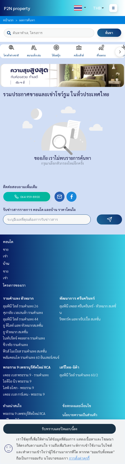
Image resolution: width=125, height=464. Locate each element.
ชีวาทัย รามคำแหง (15, 344)
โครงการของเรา (14, 285)
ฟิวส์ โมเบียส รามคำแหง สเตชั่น (25, 351)
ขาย (5, 249)
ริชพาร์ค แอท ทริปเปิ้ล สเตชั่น (80, 319)
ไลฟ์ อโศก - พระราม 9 (18, 387)
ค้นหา (109, 33)
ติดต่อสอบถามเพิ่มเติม (20, 186)
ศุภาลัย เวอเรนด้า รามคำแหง (23, 312)
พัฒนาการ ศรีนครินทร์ (77, 298)
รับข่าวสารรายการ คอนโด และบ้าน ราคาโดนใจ (39, 209)
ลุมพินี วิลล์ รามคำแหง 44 (20, 319)
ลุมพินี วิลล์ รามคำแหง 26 (20, 306)
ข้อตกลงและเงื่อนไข (76, 405)
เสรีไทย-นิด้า (69, 367)
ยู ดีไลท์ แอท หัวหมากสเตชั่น (23, 325)
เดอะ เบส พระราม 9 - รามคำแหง (25, 375)
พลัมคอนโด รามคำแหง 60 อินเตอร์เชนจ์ (31, 357)
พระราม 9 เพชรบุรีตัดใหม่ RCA (26, 367)
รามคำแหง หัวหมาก (18, 298)
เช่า (5, 256)
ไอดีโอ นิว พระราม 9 (17, 381)
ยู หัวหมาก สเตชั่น (15, 331)
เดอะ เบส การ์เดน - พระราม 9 (24, 394)
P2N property (17, 8)
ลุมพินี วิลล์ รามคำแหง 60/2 (79, 375)
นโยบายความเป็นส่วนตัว (79, 414)
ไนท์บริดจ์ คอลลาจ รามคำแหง (24, 338)
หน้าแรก (8, 20)
